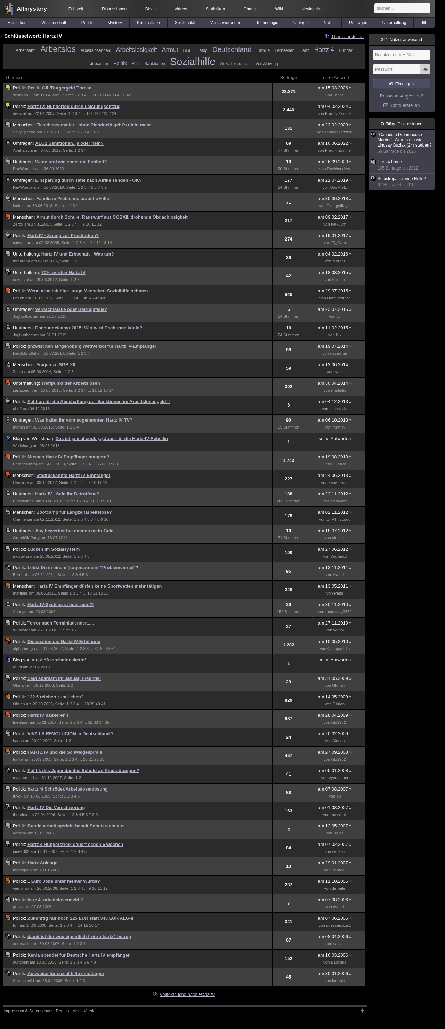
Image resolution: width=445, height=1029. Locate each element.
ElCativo (338, 464)
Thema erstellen (347, 36)
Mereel (338, 261)
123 (105, 113)
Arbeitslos (57, 49)
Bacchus (338, 962)
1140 (106, 95)
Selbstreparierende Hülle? (402, 182)
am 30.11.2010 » (335, 604)
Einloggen (404, 83)
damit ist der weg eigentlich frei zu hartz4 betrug (79, 936)
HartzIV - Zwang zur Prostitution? (63, 235)
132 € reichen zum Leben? (55, 696)
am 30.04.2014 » (335, 383)
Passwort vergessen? (401, 96)
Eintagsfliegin (339, 206)
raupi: (28, 659)
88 (115, 464)
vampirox (21, 888)
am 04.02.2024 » (335, 106)
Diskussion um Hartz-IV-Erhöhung (63, 641)
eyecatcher (339, 778)
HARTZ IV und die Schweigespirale (64, 752)
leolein (18, 206)
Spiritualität (185, 22)
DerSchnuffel (24, 353)
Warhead (339, 556)
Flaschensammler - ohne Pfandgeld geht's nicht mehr (93, 124)
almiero (338, 538)
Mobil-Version (85, 1010)
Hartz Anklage (42, 862)
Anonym (20, 612)
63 (108, 648)
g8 (338, 796)
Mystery (114, 22)
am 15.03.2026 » (335, 88)
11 (93, 224)
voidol (338, 630)
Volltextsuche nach (187, 994)
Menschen (16, 22)
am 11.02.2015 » (335, 327)
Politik (86, 22)
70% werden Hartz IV (63, 272)
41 (103, 704)
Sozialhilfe (192, 61)
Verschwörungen (225, 22)
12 (99, 224)
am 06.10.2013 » (335, 420)
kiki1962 (338, 722)
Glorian (19, 685)
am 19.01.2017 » (335, 235)
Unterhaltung (394, 22)
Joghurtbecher (26, 316)
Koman (338, 279)
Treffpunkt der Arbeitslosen (70, 383)
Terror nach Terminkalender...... (60, 623)
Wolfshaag (22, 445)
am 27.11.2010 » (335, 623)
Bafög (202, 50)
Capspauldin (338, 648)
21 (91, 759)
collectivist (339, 409)
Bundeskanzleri (338, 132)
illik (338, 335)
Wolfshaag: (34, 438)
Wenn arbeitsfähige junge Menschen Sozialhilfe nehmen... (89, 290)
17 (97, 925)
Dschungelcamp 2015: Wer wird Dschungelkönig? (88, 327)
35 (107, 722)
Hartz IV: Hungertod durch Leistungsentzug (74, 106)
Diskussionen (114, 9)
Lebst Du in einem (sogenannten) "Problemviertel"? (82, 567)
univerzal (21, 279)
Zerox (18, 224)
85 (98, 464)
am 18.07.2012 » (335, 530)
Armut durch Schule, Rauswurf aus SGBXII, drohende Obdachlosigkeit (112, 217)
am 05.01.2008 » (335, 770)
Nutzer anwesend (401, 39)
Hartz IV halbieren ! (47, 715)
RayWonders (24, 169)
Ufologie (301, 22)
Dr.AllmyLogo (339, 519)
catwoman (22, 243)
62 (102, 648)
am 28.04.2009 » (335, 715)
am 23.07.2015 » (335, 309)
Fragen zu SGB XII (55, 364)
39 (92, 704)
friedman (21, 722)
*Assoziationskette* (65, 659)
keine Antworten (335, 438)
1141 (116, 95)
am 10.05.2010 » (335, 641)
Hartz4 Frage (402, 165)
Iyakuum (338, 224)
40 (98, 704)
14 (109, 243)
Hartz (304, 50)
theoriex (20, 814)
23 (102, 759)
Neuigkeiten (313, 9)
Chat (250, 9)
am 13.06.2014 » (335, 364)
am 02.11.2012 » (335, 512)
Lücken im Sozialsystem (53, 549)
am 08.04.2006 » (335, 936)
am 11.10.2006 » (335, 881)
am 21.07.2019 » (335, 180)
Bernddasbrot (25, 464)
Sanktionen (154, 63)
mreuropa (21, 261)
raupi (17, 667)
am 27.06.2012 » (335, 549)
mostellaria (22, 556)
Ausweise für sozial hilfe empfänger (65, 973)
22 (96, 759)
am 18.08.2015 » (335, 272)
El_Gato (338, 243)
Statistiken (215, 9)
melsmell (339, 814)
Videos (181, 9)
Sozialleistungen (235, 63)
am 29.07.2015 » (335, 290)
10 (88, 224)
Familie (263, 50)
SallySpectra (24, 132)
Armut (170, 49)
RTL (135, 63)
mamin (19, 427)
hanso (18, 741)
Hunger (345, 50)
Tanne (338, 95)
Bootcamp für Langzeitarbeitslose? (74, 512)
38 (86, 704)
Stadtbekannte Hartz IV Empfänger (73, 475)
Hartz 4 (324, 49)
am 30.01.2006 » (335, 973)
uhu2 (17, 409)
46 (91, 298)
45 (86, 298)
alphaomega (24, 648)
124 (113, 113)
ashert (338, 907)
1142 (126, 95)
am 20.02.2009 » (335, 733)
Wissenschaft (53, 22)
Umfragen (358, 22)
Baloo (338, 833)
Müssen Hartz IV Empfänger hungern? (68, 456)
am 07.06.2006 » (335, 918)
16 (91, 925)
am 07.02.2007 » (335, 844)
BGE (187, 50)
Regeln (62, 1010)
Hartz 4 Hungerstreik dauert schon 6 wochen (75, 844)
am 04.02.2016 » (335, 254)
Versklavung (267, 63)
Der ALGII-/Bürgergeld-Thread (59, 88)
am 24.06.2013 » (335, 475)
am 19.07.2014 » (335, 346)
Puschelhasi (23, 501)
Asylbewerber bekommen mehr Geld (74, 530)
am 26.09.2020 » (335, 161)
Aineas (338, 741)
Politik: (20, 88)
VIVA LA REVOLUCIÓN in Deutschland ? (70, 733)
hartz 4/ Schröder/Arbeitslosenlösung (67, 789)
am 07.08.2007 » (335, 789)
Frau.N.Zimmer (338, 113)
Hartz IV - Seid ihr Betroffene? (67, 493)
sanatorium (23, 390)
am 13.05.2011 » (335, 586)
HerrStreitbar (338, 298)
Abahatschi (23, 150)
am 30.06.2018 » (335, 198)
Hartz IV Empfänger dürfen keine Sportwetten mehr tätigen (99, 586)
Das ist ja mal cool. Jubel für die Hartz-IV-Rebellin (112, 438)
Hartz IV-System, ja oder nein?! (60, 604)
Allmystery (32, 9)
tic (339, 316)
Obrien (19, 704)
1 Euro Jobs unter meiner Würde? (63, 881)
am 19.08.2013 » (335, 456)
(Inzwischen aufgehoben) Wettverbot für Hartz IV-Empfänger (91, 346)
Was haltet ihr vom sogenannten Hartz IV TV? (83, 420)
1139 (96, 95)
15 (85, 925)
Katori (338, 575)
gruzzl (18, 907)
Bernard (20, 575)
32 (90, 722)
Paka (338, 593)
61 (97, 648)
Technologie (267, 22)
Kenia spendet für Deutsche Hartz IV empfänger (78, 955)
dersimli (20, 113)
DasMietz (338, 187)
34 (101, 722)
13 (104, 243)
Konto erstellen (405, 105)
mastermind (23, 778)
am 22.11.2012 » (335, 493)
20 (85, 759)
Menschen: (24, 124)
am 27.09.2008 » (335, 752)
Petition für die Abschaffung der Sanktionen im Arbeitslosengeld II (98, 401)
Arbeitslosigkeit (136, 49)
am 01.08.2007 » (335, 807)
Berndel (339, 870)
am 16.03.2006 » (335, 955)
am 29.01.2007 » (335, 862)
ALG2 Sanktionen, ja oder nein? (69, 143)
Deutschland (232, 49)
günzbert (21, 962)
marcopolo (22, 870)
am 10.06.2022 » (335, 143)
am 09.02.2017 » (335, 217)
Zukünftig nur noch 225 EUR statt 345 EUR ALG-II (80, 918)
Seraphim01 (23, 981)
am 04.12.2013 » (335, 401)
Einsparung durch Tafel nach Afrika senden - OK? (88, 180)
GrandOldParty (26, 538)
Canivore (21, 482)
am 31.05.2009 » (335, 678)
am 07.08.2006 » (335, 899)
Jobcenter (99, 63)
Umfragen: (24, 143)
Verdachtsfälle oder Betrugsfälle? (71, 309)
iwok (338, 372)
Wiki (279, 9)
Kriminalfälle (148, 22)
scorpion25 (23, 95)
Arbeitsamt (25, 50)
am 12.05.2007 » (335, 825)
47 (97, 298)
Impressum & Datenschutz (27, 1010)
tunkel (18, 759)
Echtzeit (75, 9)
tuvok (18, 796)
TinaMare (338, 501)
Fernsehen (284, 50)
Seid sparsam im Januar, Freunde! (64, 678)
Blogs (150, 9)
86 (104, 464)
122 (97, 113)
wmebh (338, 851)
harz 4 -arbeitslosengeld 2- (55, 899)
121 (89, 113)
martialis (338, 390)
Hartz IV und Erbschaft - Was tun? (77, 254)
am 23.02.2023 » (335, 124)
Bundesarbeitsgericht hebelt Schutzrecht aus (76, 825)
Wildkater (21, 630)
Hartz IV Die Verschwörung (56, 807)
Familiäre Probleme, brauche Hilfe (72, 198)
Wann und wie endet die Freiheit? (71, 161)
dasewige (338, 353)
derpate (338, 888)
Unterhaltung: (27, 254)
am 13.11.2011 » (335, 567)
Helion (18, 298)
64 (113, 648)
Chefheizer (22, 519)
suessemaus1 (338, 925)
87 (110, 464)
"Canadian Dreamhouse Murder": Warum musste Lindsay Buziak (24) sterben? (402, 143)
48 (102, 298)
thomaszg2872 (338, 612)
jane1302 (21, 851)
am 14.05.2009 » (335, 696)
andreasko (22, 944)
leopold (338, 981)
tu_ (15, 925)
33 (96, 722)
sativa (338, 944)
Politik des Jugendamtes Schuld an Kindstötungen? (83, 770)
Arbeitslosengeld (95, 50)
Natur (329, 22)
